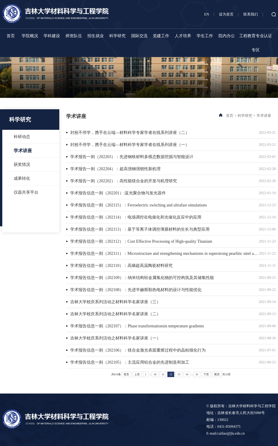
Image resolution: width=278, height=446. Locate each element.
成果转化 (22, 178)
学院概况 (30, 36)
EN (206, 14)
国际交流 (139, 36)
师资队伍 (73, 36)
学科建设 (52, 36)
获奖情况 (22, 164)
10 (155, 374)
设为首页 (226, 14)
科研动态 (22, 136)
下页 (206, 374)
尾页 (217, 374)
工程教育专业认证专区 (255, 43)
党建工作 (161, 36)
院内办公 (226, 36)
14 (186, 374)
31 (196, 374)
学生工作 (205, 36)
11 (163, 374)
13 (178, 374)
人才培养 (183, 36)
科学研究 (117, 36)
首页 (11, 36)
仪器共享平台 (26, 192)
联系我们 (250, 14)
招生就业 (95, 36)
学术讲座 (23, 150)
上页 (137, 374)
